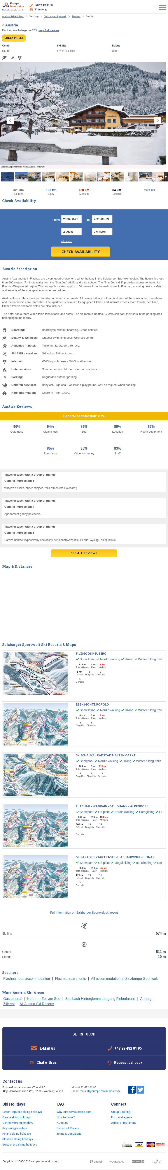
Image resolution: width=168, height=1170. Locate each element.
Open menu (162, 7)
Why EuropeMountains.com (74, 1111)
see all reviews (84, 553)
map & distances (48, 30)
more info (149, 190)
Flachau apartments (71, 978)
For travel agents (121, 1117)
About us (62, 1122)
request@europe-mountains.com (100, 1091)
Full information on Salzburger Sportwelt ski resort (84, 912)
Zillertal (9, 1004)
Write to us (41, 9)
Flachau (76, 16)
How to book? (66, 1117)
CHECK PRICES (13, 37)
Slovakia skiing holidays (17, 1139)
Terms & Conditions (69, 1133)
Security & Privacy (68, 1128)
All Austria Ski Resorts (37, 1004)
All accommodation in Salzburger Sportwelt (124, 978)
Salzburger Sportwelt (55, 16)
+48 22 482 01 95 (44, 5)
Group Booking (120, 1111)
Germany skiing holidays (17, 1122)
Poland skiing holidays (16, 1133)
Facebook (132, 1090)
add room (66, 241)
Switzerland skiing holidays (19, 1144)
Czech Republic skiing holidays (22, 1111)
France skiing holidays (16, 1117)
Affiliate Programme (123, 1122)
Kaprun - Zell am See (43, 999)
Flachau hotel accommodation (27, 978)
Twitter (140, 1090)
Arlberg (146, 999)
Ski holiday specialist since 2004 (13, 6)
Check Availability (80, 252)
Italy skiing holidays (14, 1128)
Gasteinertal (12, 999)
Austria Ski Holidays (13, 16)
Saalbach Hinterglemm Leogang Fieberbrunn (100, 999)
